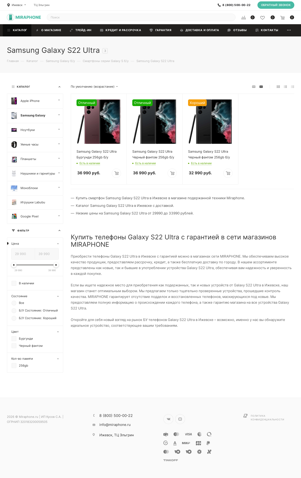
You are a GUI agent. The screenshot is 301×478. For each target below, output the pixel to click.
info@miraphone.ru (115, 424)
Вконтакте (168, 419)
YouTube (180, 419)
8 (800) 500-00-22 (236, 5)
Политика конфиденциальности (267, 417)
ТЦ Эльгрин (42, 5)
